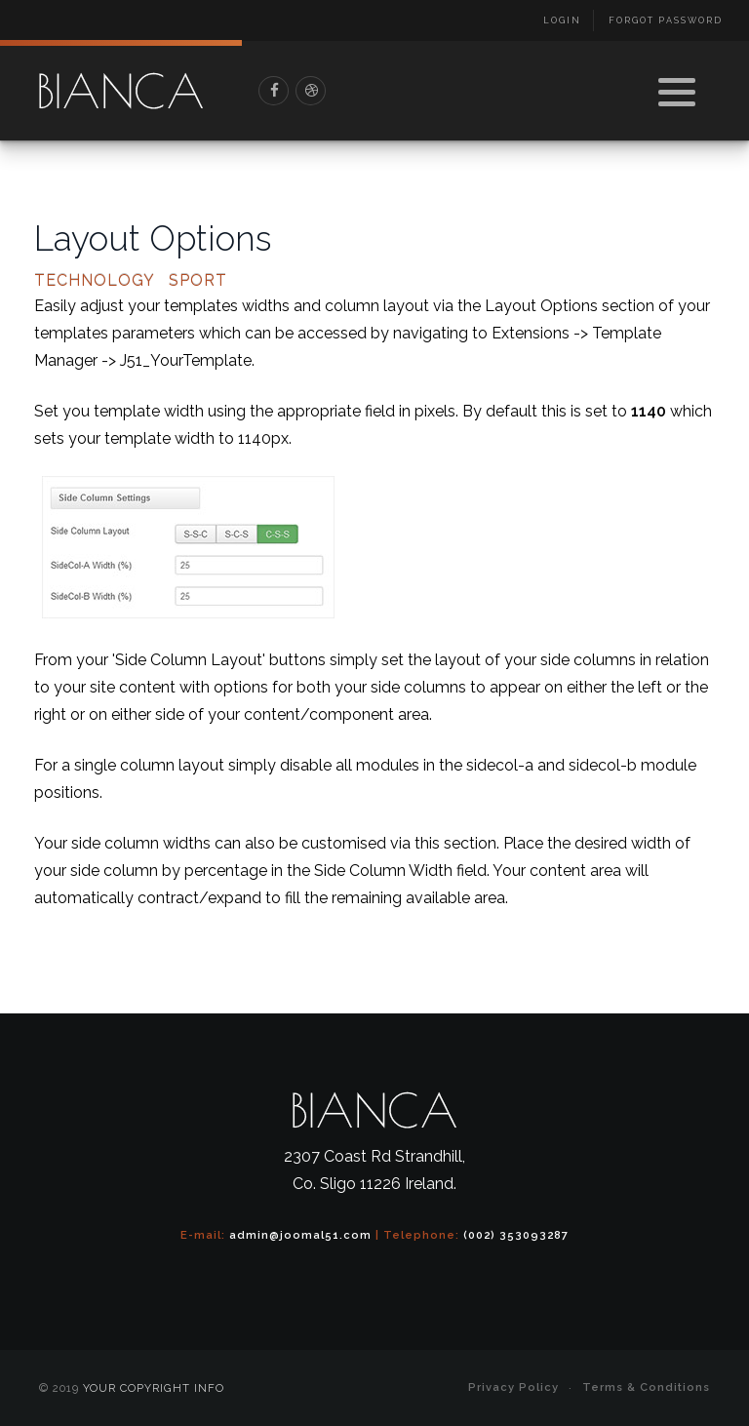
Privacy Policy (513, 1387)
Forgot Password (666, 20)
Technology (94, 281)
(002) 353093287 (516, 1235)
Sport (198, 281)
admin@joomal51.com (300, 1235)
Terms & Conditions (646, 1387)
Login (562, 20)
